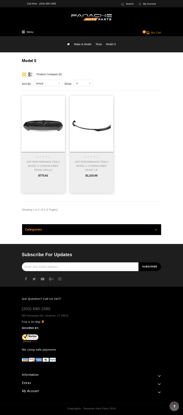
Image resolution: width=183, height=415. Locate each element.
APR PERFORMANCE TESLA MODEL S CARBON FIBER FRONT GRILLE (43, 166)
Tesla (98, 44)
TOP (174, 406)
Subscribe (149, 266)
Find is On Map (31, 321)
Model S (111, 44)
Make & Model (82, 44)
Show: (68, 83)
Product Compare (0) (49, 74)
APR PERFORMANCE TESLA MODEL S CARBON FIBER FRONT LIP (91, 166)
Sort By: (27, 83)
